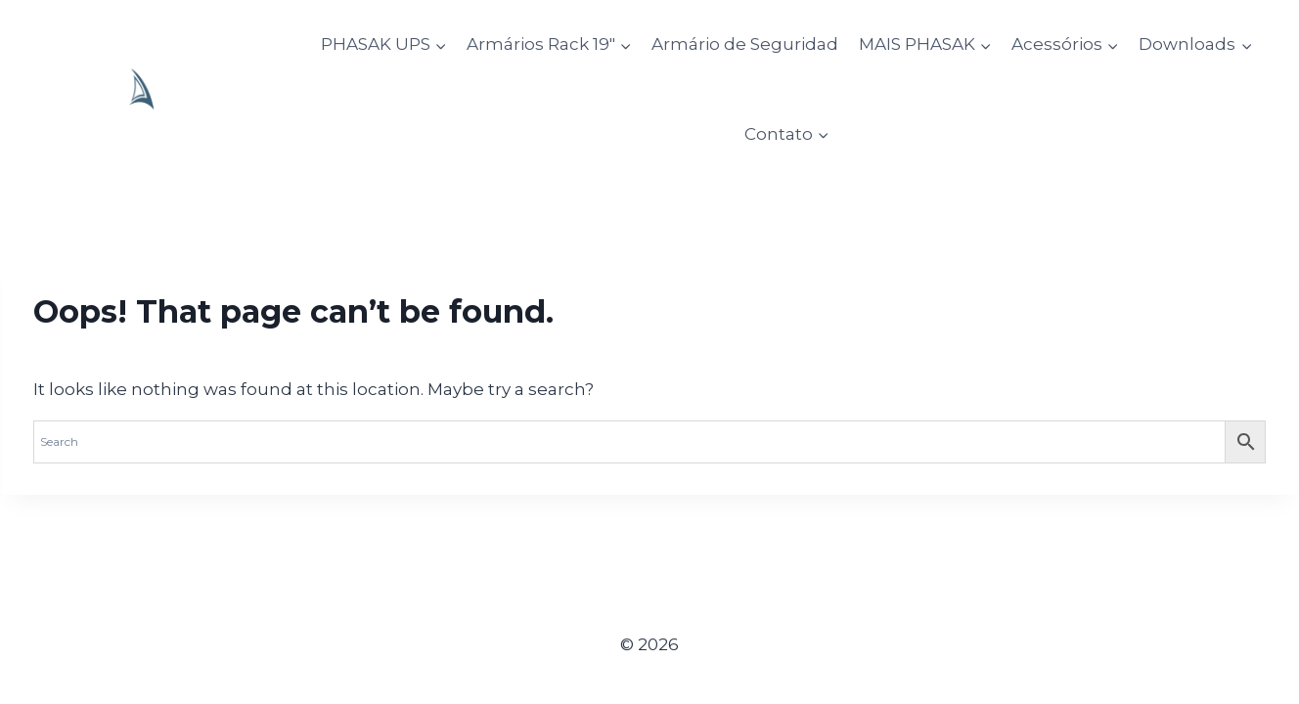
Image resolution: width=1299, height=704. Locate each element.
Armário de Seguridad (744, 44)
